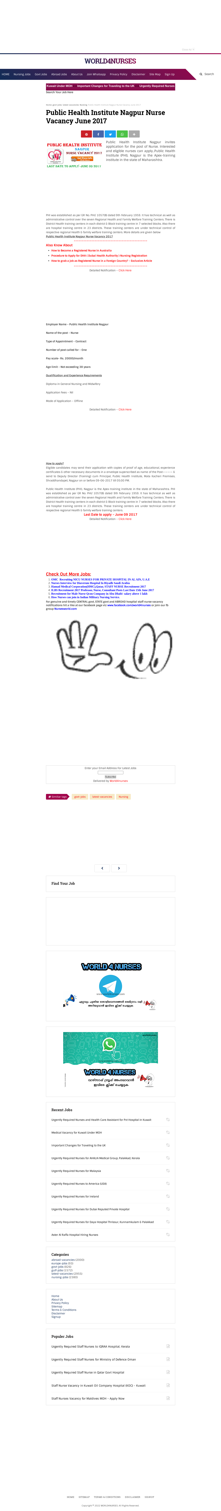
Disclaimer (138, 74)
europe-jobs (59, 1264)
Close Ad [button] (188, 49)
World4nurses (119, 781)
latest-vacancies (71, 105)
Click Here (125, 271)
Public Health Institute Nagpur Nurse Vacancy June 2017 (105, 116)
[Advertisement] (110, 26)
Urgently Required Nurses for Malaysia (76, 1172)
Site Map (154, 74)
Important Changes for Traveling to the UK (111, 85)
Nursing (83, 105)
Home (49, 105)
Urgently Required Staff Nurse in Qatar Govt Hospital (87, 1373)
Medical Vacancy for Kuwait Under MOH (50, 85)
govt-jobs (57, 105)
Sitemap (56, 1307)
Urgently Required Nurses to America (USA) (79, 1184)
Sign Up (169, 74)
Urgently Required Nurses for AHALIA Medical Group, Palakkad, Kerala (95, 1159)
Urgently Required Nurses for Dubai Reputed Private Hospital (90, 1210)
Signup (56, 1318)
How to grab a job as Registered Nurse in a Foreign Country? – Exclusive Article (101, 262)
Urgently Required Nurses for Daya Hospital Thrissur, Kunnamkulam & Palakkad (102, 1223)
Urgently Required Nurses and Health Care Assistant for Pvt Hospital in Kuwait (101, 1121)
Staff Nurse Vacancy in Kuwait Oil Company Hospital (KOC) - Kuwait (98, 1386)
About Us (57, 1300)
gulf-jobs (57, 1271)
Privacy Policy (60, 1304)
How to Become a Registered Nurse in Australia (81, 251)
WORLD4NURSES (110, 61)
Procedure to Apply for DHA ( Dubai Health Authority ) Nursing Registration (99, 256)
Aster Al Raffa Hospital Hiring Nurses (74, 1236)
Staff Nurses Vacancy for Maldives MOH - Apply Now (87, 1399)
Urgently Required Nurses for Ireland (75, 1197)
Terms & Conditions (63, 1311)
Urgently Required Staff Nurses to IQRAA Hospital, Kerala (90, 1347)
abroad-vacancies (63, 1261)
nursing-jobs (59, 1278)
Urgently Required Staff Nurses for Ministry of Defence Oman (93, 1360)
